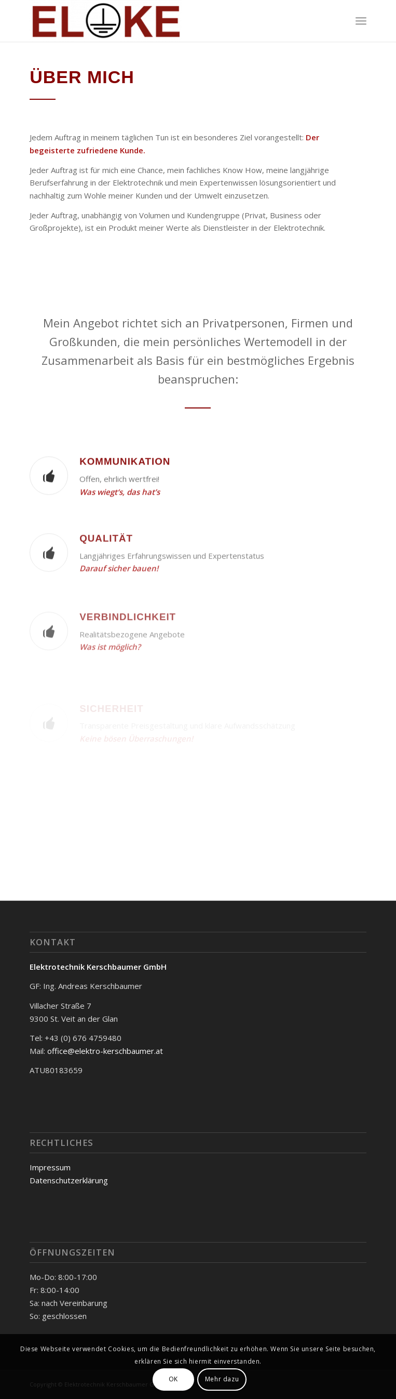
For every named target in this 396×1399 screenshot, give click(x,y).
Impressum (50, 1167)
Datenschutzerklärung (69, 1180)
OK (173, 1379)
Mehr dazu (222, 1379)
